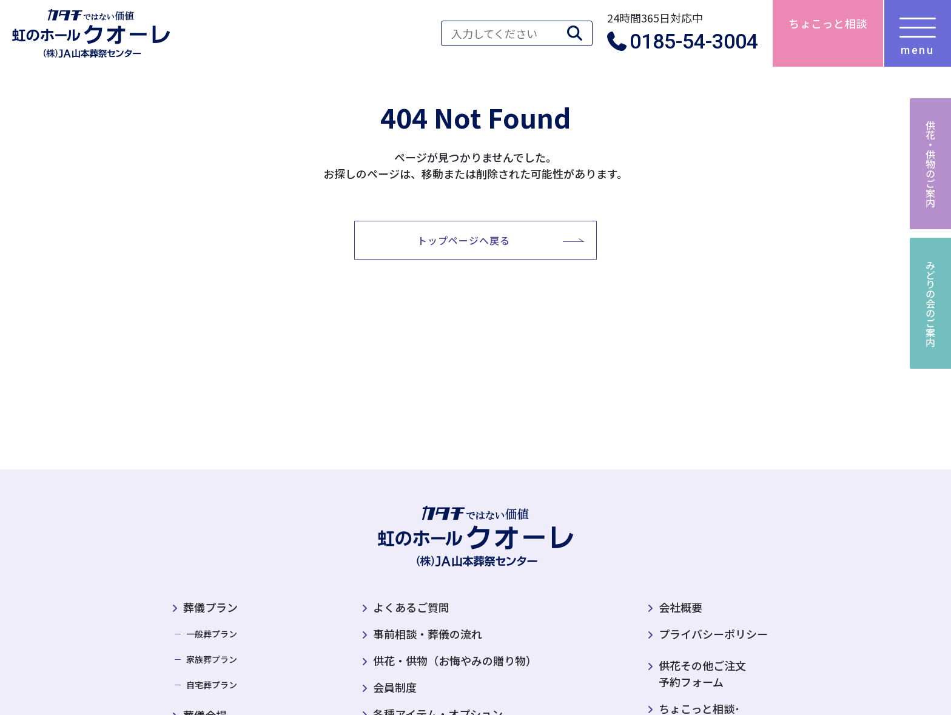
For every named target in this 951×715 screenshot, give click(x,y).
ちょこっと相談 (827, 23)
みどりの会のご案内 (930, 303)
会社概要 (680, 607)
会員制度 (395, 687)
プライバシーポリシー (713, 634)
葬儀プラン (210, 607)
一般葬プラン (211, 634)
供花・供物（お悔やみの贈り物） (455, 660)
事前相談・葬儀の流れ (427, 634)
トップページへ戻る (463, 240)
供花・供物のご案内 (930, 163)
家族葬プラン (211, 659)
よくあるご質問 (411, 607)
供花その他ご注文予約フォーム (697, 673)
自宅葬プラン (211, 685)
